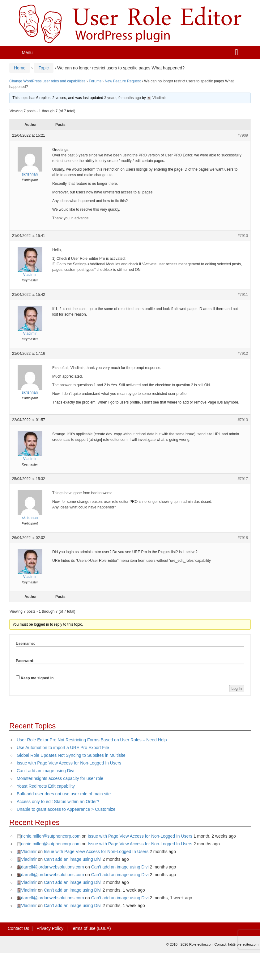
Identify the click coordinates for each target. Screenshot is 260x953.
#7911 (243, 294)
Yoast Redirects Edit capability (46, 786)
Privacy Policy (49, 928)
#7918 (243, 538)
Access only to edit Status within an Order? (58, 801)
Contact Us (18, 928)
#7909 (243, 135)
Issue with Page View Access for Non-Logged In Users (69, 762)
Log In (237, 688)
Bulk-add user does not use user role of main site (64, 793)
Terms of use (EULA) (91, 928)
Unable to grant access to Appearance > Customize (66, 809)
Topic (44, 67)
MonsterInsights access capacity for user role (60, 778)
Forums (95, 81)
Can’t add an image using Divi (45, 770)
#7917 (243, 479)
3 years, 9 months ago (122, 98)
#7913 (243, 420)
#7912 (243, 353)
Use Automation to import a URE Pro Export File (63, 747)
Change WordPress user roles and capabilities (47, 81)
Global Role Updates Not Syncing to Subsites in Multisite (71, 755)
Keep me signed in (37, 678)
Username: (25, 643)
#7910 (243, 236)
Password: (25, 661)
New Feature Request (123, 81)
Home (19, 67)
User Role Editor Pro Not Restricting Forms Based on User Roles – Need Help (92, 739)
